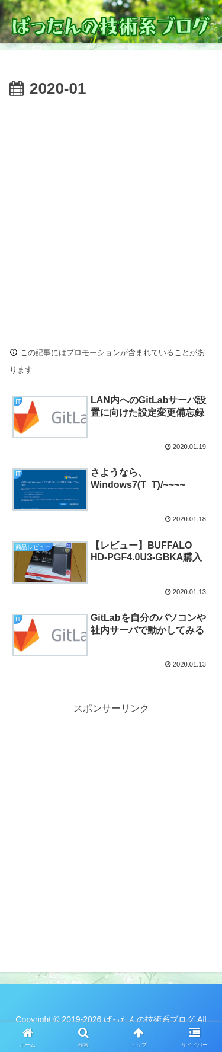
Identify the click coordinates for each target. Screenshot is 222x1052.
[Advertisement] (111, 219)
